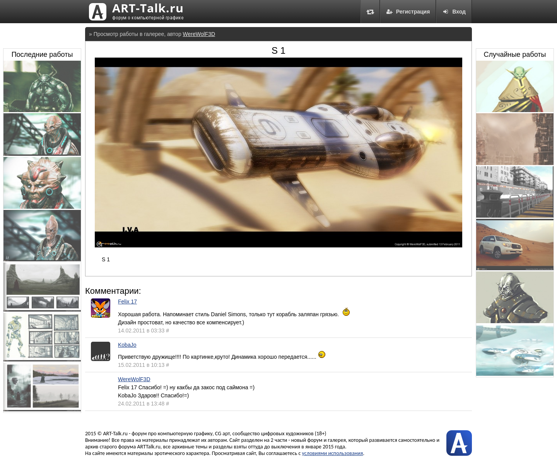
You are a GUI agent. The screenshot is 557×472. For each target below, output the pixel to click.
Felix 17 (127, 301)
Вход (454, 12)
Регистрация (408, 12)
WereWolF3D (199, 34)
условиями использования (332, 453)
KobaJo (127, 345)
